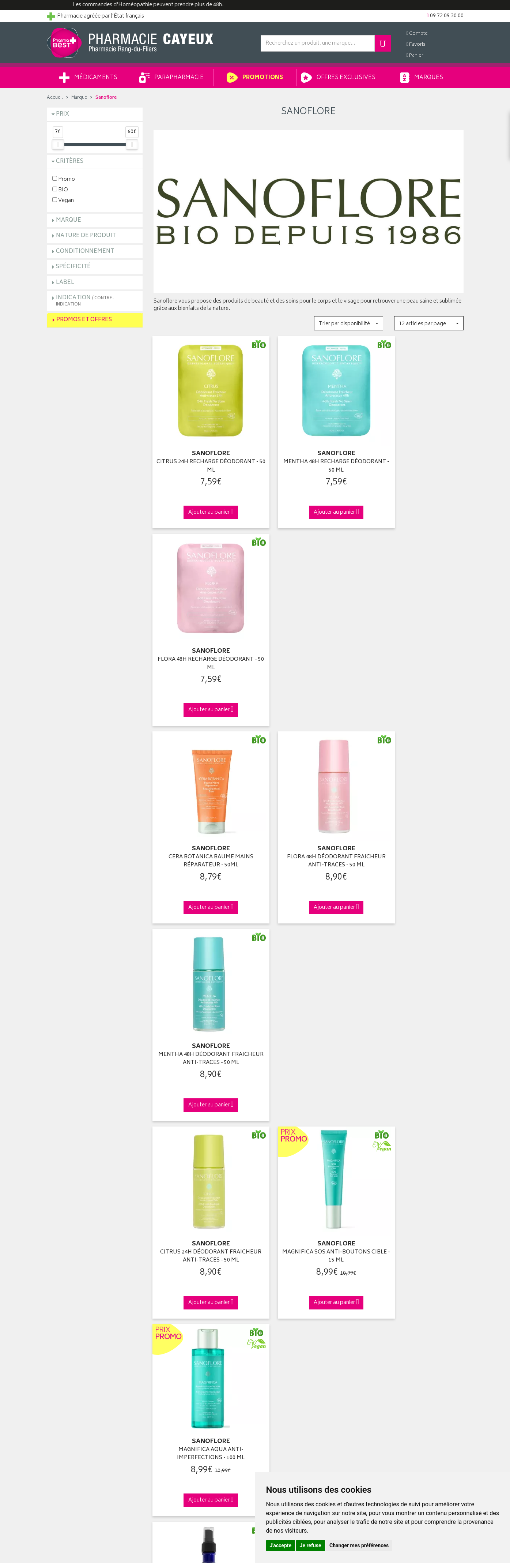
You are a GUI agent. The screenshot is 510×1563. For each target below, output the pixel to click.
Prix (62, 114)
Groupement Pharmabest (76, 1280)
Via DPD (309, 1145)
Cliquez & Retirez (95, 1145)
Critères (69, 161)
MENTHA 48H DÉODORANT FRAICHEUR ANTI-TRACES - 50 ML (415, 638)
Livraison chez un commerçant (403, 1289)
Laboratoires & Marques (181, 1280)
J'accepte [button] (281, 1545)
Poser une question (69, 1289)
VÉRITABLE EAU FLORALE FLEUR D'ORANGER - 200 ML (415, 1007)
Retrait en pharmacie (390, 1271)
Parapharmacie (171, 77)
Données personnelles (180, 1356)
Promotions (255, 77)
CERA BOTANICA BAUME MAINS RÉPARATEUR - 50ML (201, 638)
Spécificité (73, 267)
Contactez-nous (65, 1297)
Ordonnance (168, 1322)
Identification (275, 1271)
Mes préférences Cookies (183, 1374)
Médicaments (88, 77)
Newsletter (166, 1314)
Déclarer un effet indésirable (186, 1331)
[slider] (58, 144)
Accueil (55, 98)
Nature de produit (86, 236)
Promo (63, 179)
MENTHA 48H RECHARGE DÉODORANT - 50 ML (308, 453)
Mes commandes (281, 1289)
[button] (348, 323)
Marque (79, 98)
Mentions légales (173, 1348)
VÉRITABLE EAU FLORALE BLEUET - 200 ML (201, 1007)
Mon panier (273, 1297)
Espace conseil (171, 1305)
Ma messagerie (278, 1314)
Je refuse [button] (310, 1545)
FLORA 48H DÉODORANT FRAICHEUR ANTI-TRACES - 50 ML (308, 638)
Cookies (163, 1365)
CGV (159, 1339)
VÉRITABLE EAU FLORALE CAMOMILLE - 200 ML (308, 1007)
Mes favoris (274, 1305)
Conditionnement (85, 251)
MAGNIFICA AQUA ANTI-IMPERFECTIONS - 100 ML (415, 822)
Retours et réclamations (74, 1305)
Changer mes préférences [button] (359, 1545)
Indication (85, 300)
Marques (421, 77)
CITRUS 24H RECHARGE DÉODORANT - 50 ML (201, 453)
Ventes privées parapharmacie (188, 1297)
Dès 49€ (202, 1148)
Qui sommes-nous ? (71, 1271)
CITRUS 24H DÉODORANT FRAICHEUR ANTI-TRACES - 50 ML (201, 822)
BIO (60, 189)
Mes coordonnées (282, 1280)
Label (65, 283)
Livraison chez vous (390, 1280)
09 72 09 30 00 (415, 1145)
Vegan (63, 200)
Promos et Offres (84, 320)
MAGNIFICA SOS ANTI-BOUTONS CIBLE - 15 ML (308, 822)
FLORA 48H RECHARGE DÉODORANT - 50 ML (415, 453)
